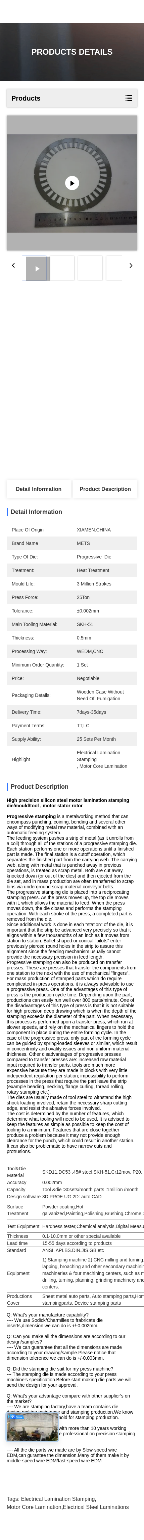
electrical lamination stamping (58, 1511)
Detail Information (38, 489)
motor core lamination (34, 1519)
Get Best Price (38, 337)
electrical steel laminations (96, 1519)
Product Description (105, 489)
